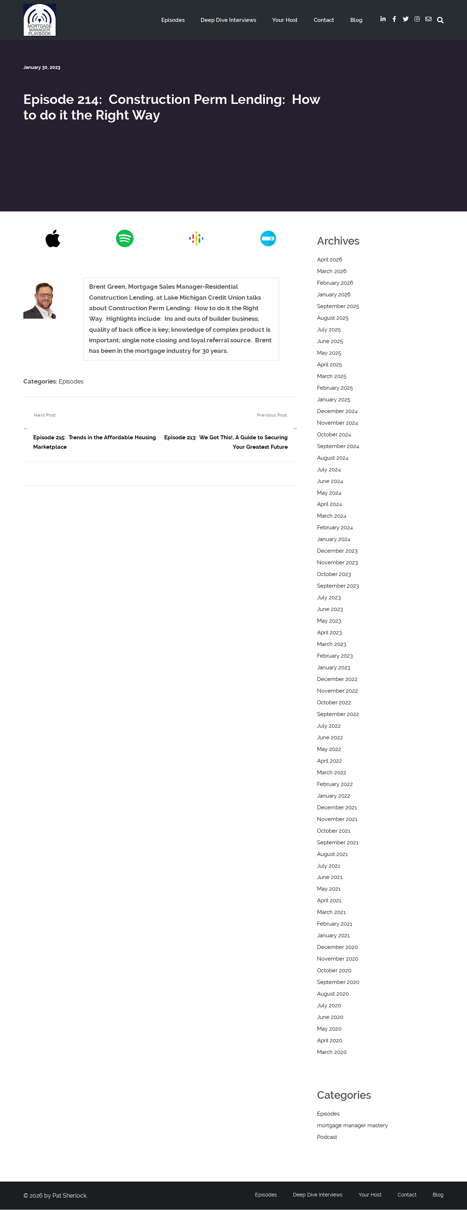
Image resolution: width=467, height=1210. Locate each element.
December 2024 (337, 411)
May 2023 (329, 621)
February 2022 (335, 784)
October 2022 (334, 703)
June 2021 (329, 877)
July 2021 (328, 866)
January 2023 (333, 668)
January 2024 (333, 539)
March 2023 (331, 644)
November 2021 (337, 819)
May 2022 (329, 749)
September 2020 (338, 982)
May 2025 (329, 353)
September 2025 (338, 306)
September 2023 (338, 586)
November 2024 (337, 423)
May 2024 (329, 493)
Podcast (327, 1137)
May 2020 (329, 1029)
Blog (357, 20)
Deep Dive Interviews (240, 20)
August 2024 (332, 458)
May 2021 (328, 889)
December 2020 (337, 947)
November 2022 (337, 691)
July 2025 (329, 330)
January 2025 (333, 400)
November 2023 (337, 563)
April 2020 (329, 1041)
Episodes (188, 20)
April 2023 (329, 633)
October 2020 (334, 971)
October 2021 (333, 831)
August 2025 (332, 318)
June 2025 (330, 341)
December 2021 (337, 808)
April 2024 (329, 504)
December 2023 (337, 551)
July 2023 (329, 598)
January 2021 (333, 936)
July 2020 (329, 1006)
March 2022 (331, 773)
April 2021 (329, 901)
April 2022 (329, 761)
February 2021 (334, 924)
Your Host (293, 20)
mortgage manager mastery (352, 1126)
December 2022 (337, 679)
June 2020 (330, 1017)
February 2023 (335, 656)
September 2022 (338, 714)
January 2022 (333, 796)
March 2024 (331, 516)
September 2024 (338, 446)
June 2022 (330, 738)
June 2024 (330, 481)
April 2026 (329, 260)
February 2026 (335, 283)
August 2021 (332, 854)
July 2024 (329, 470)
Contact (329, 20)
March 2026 (332, 271)
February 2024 (335, 528)
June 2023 (330, 609)
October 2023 (334, 574)
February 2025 (335, 388)
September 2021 (337, 843)
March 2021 (331, 912)
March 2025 (331, 376)
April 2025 (329, 365)
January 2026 (334, 295)
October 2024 (334, 435)
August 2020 (333, 994)
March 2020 (332, 1052)
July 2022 (329, 726)
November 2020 (337, 959)
